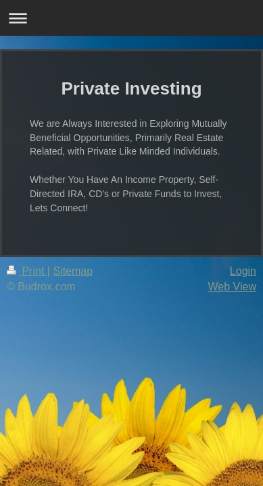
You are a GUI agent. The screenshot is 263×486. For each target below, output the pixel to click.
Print (27, 271)
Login (243, 271)
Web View (232, 286)
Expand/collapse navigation (131, 17)
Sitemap (73, 271)
